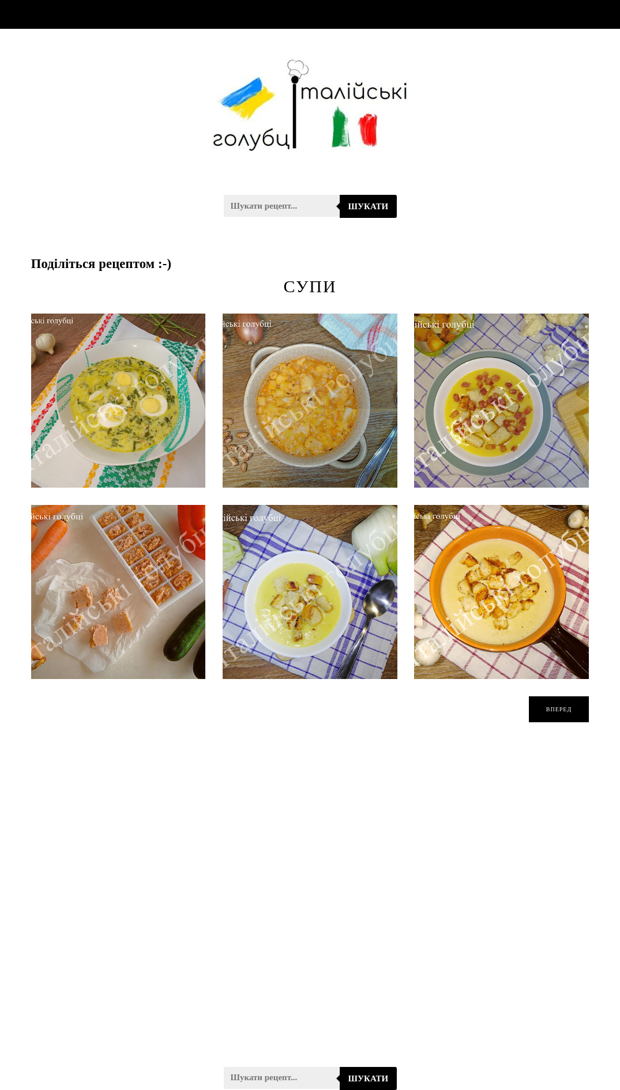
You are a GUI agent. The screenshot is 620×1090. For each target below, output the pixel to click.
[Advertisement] (310, 902)
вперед (559, 709)
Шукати (368, 206)
